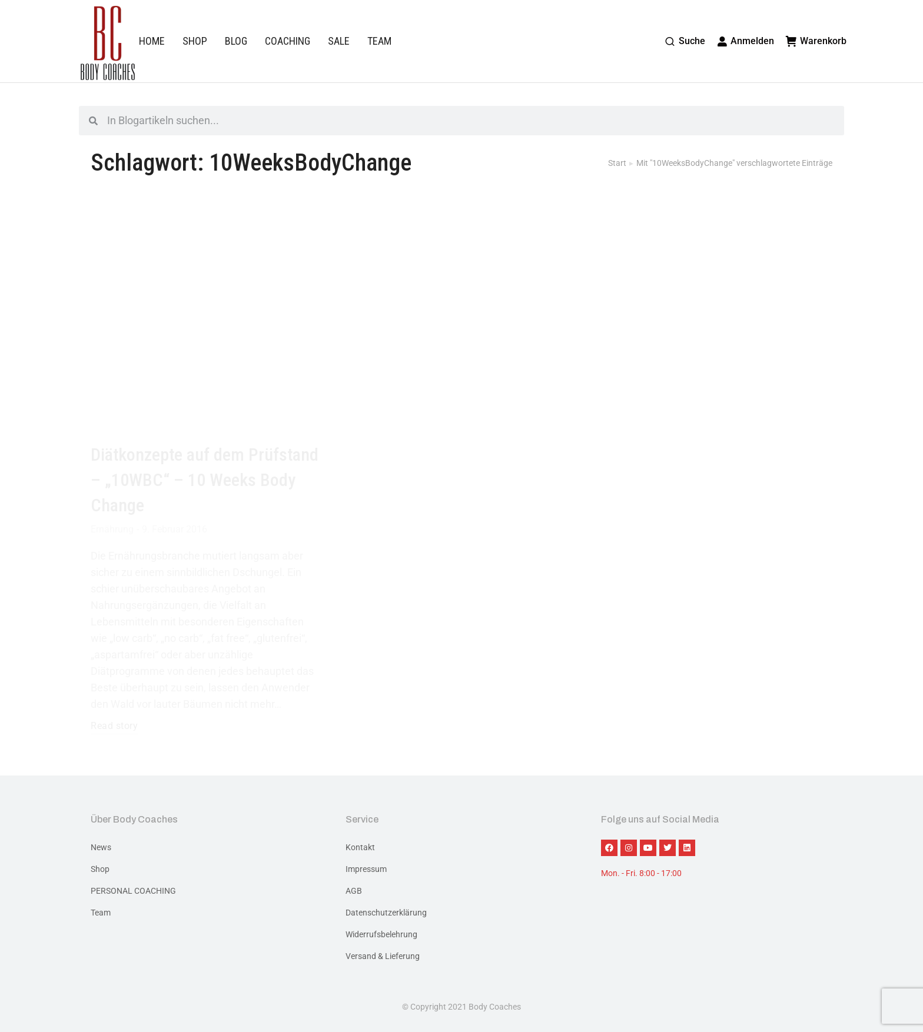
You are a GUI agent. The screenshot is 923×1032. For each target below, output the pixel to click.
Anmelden (746, 40)
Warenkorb (816, 40)
